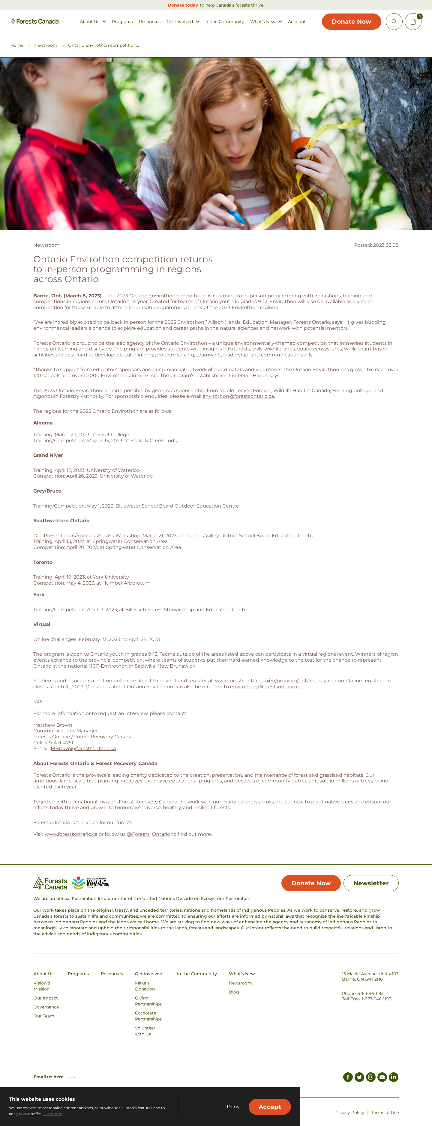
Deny (233, 1107)
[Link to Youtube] (382, 1078)
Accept (270, 1106)
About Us (89, 21)
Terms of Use (385, 1112)
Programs (122, 21)
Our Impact (46, 998)
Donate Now (351, 21)
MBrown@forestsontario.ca (83, 748)
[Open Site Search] (394, 21)
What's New (262, 21)
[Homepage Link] (34, 22)
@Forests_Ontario (148, 834)
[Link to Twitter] (359, 1078)
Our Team (44, 1016)
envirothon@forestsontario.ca (238, 396)
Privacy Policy (349, 1112)
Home (16, 45)
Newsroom (45, 45)
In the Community (225, 21)
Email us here (54, 1077)
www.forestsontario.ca (71, 834)
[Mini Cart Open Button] (413, 21)
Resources (149, 21)
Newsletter (371, 883)
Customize (52, 1114)
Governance (46, 1007)
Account (297, 21)
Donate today (183, 5)
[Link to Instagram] (371, 1078)
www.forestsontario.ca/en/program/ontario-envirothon (279, 681)
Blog (234, 992)
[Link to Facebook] (348, 1078)
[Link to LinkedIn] (393, 1078)
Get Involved (179, 21)
